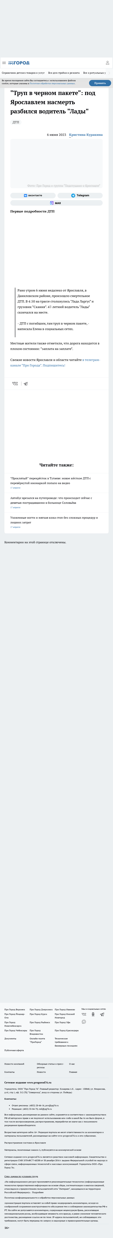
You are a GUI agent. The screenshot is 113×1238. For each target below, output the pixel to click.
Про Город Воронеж (14, 1009)
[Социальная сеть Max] (56, 203)
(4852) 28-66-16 (36, 1105)
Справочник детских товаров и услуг (23, 72)
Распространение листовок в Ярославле (25, 1142)
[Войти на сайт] (107, 63)
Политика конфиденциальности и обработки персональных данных (39, 1197)
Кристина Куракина (86, 135)
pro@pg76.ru (52, 1105)
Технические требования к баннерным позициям (66, 1042)
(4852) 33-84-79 (30, 1109)
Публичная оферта (14, 1050)
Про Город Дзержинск (41, 1009)
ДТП (16, 122)
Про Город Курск (38, 1014)
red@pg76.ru (45, 1109)
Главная (73, 1072)
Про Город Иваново (65, 1009)
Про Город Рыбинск (40, 1022)
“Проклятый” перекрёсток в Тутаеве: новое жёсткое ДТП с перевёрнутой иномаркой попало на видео (56, 483)
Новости (41, 1072)
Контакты (9, 1072)
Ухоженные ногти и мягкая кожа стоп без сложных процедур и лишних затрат (56, 522)
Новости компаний (14, 1063)
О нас (72, 1063)
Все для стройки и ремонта (64, 72)
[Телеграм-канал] (80, 195)
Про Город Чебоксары (15, 1030)
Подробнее (38, 1192)
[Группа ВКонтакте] (33, 195)
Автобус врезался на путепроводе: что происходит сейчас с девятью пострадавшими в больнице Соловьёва (56, 503)
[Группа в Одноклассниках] (93, 1014)
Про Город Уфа (62, 1022)
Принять (100, 83)
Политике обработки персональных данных (52, 83)
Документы (10, 1038)
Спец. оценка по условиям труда (21, 1176)
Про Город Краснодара (67, 1030)
